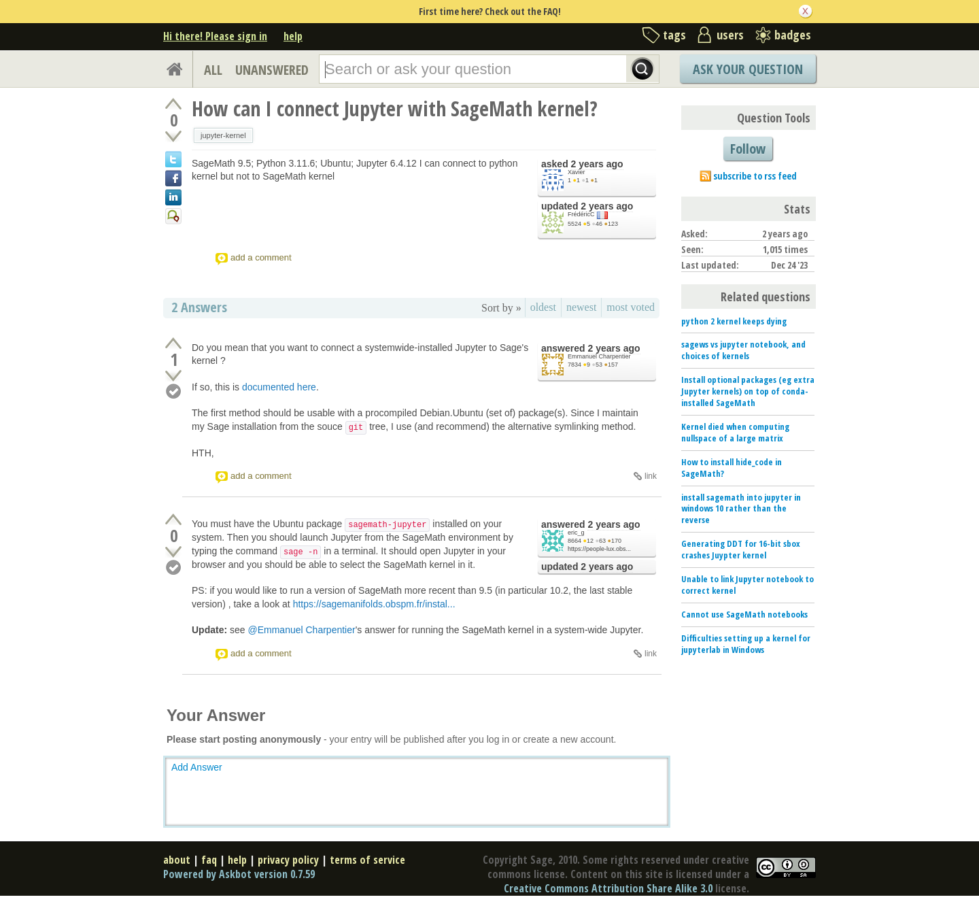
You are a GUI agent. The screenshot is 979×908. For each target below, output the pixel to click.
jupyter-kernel (223, 135)
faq (209, 859)
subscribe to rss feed (755, 175)
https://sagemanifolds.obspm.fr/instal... (374, 604)
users (730, 35)
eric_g (576, 532)
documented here (279, 387)
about (176, 859)
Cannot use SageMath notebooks (744, 614)
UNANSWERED (272, 70)
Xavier (576, 172)
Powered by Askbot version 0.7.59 (239, 874)
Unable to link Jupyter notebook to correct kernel (747, 584)
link (651, 476)
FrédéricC (581, 214)
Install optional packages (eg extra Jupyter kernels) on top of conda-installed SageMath (747, 391)
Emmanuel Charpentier (599, 356)
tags (674, 35)
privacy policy (288, 859)
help (293, 36)
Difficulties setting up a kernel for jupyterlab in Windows (745, 644)
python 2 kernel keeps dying (734, 321)
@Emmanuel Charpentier (301, 629)
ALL (213, 70)
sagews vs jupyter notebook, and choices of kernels (743, 350)
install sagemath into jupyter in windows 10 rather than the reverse (741, 508)
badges (792, 35)
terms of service (367, 859)
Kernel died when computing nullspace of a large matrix (735, 432)
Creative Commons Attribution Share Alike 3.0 (608, 888)
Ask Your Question (748, 69)
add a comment (261, 257)
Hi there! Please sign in (215, 36)
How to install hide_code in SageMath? (731, 468)
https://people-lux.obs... (599, 548)
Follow (748, 148)
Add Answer (196, 767)
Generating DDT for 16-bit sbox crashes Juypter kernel (740, 549)
